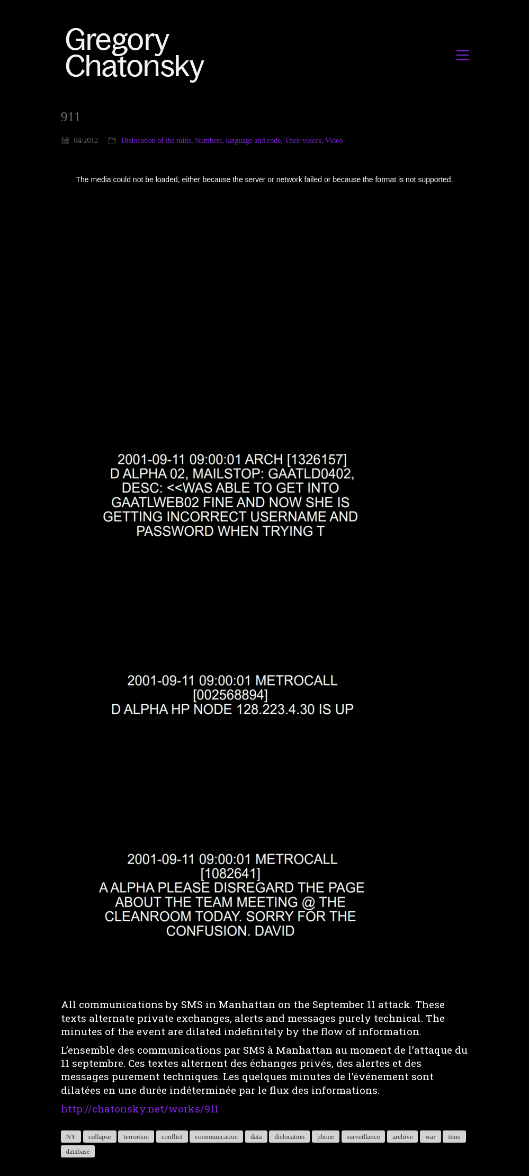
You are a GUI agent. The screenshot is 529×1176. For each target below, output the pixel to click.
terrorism (136, 1137)
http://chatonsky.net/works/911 (140, 1108)
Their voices (302, 141)
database (78, 1151)
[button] (462, 55)
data (256, 1137)
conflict (172, 1137)
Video (334, 141)
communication (216, 1137)
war (430, 1137)
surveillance (363, 1137)
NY (71, 1137)
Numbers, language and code (238, 141)
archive (402, 1137)
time (454, 1137)
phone (325, 1137)
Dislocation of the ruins (156, 141)
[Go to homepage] (138, 54)
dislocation (289, 1137)
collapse (99, 1137)
